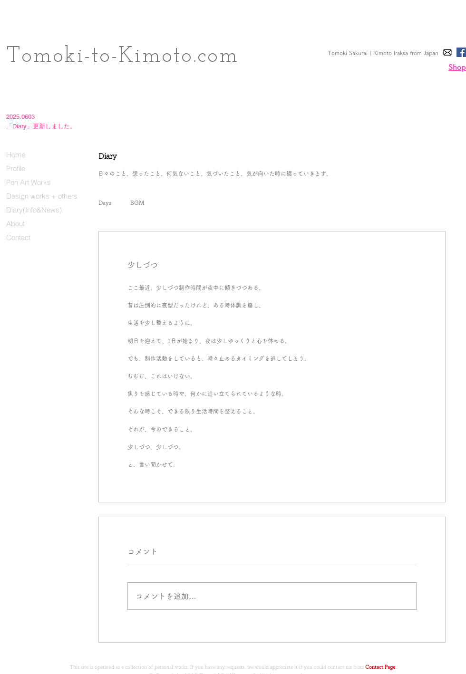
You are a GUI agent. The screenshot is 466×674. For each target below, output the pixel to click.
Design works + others (42, 196)
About (15, 223)
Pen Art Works (28, 182)
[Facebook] (461, 52)
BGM (137, 202)
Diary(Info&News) (34, 209)
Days (104, 202)
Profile (15, 168)
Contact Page (380, 666)
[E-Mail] (447, 52)
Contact (18, 237)
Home (15, 154)
